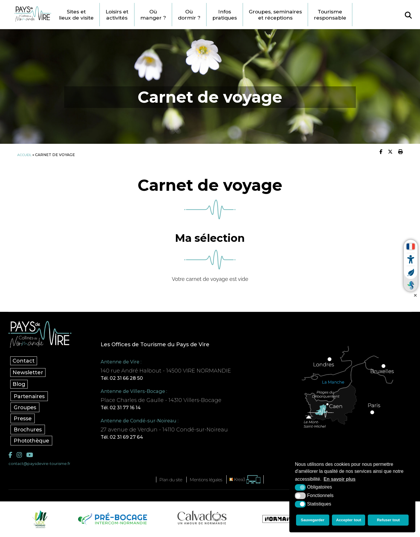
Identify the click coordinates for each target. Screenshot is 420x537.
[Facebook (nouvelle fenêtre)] (10, 456)
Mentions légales (207, 481)
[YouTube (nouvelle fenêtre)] (31, 456)
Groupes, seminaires (300, 14)
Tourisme (358, 14)
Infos (245, 14)
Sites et (88, 14)
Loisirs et (132, 14)
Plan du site (165, 481)
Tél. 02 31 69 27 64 (130, 438)
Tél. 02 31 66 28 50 (130, 378)
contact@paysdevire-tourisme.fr (42, 465)
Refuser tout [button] (389, 521)
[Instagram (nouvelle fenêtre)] (20, 456)
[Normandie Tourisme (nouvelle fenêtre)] (283, 521)
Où (170, 14)
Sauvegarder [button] (312, 521)
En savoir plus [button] (340, 480)
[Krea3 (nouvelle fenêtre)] (252, 481)
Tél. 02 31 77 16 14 (129, 408)
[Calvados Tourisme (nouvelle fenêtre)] (202, 519)
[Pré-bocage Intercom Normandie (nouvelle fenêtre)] (111, 521)
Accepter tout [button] (349, 521)
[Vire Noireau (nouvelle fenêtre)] (39, 521)
